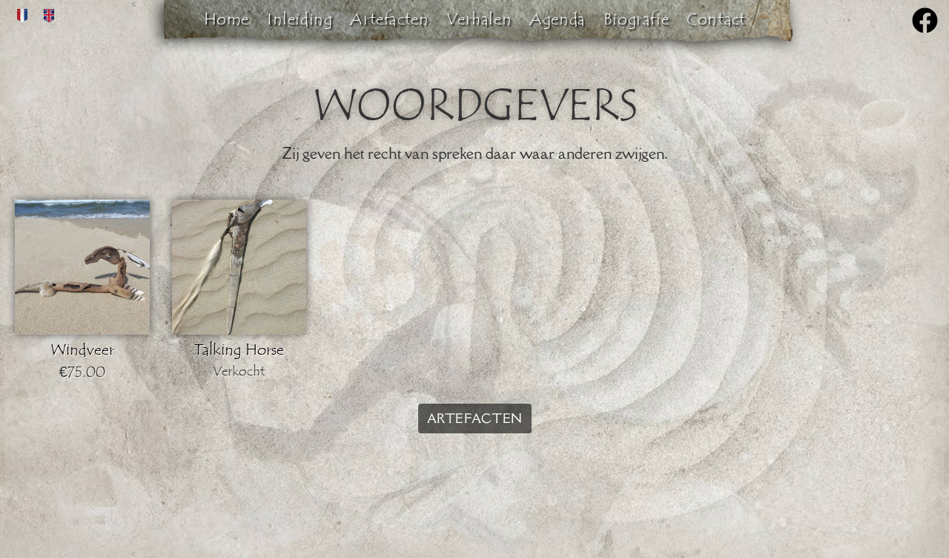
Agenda (557, 19)
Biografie (636, 19)
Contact (716, 19)
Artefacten (389, 19)
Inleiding (299, 19)
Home (226, 19)
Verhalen (479, 19)
